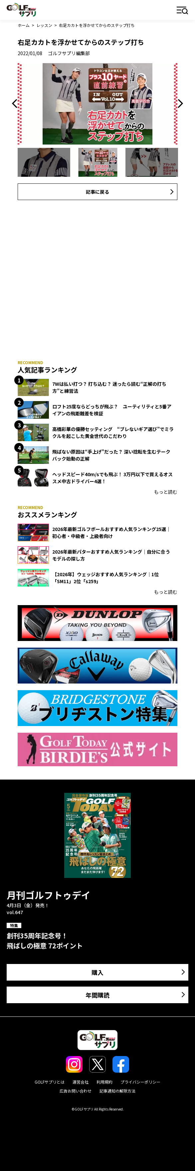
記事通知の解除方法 (117, 1091)
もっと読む (165, 491)
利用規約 (104, 1082)
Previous (16, 103)
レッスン (44, 25)
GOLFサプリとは (50, 1082)
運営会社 (81, 1082)
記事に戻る (97, 191)
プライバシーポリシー (140, 1082)
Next (178, 103)
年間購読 (97, 995)
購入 (97, 972)
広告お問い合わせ (76, 1091)
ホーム (24, 25)
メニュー (182, 11)
